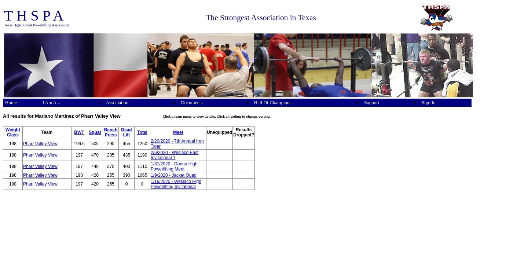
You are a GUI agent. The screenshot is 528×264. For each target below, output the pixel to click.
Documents (191, 102)
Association (117, 102)
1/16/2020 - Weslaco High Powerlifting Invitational (176, 184)
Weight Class (13, 132)
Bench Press (111, 132)
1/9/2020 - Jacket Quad (174, 175)
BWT (79, 132)
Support (371, 102)
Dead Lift (126, 132)
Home (11, 102)
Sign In (429, 102)
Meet (178, 132)
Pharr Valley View (40, 143)
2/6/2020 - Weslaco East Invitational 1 (175, 155)
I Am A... (51, 102)
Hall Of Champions (273, 102)
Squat (95, 132)
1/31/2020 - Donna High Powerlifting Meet (174, 166)
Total (142, 132)
